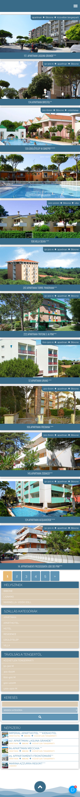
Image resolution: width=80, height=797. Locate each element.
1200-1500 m (46, 156)
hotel (7, 628)
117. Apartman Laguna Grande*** (31, 740)
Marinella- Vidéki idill (17, 602)
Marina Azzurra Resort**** (27, 763)
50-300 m (49, 64)
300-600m (47, 110)
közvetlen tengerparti (68, 17)
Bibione (49, 17)
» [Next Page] (55, 576)
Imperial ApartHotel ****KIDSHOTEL (33, 733)
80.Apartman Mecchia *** (25, 748)
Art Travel (22, 785)
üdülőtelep (73, 110)
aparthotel (11, 623)
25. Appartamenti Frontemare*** (31, 755)
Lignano (9, 596)
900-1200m (53, 203)
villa (77, 203)
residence (10, 634)
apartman (37, 17)
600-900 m (48, 342)
